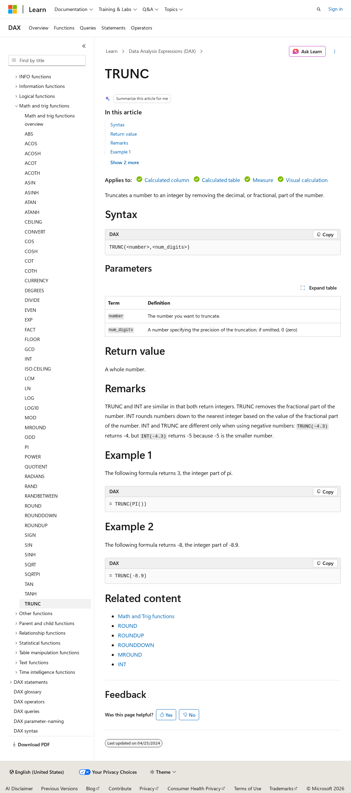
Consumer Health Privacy (194, 788)
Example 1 (120, 151)
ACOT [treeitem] (31, 163)
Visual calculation (307, 179)
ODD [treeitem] (30, 437)
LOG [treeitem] (29, 398)
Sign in (335, 8)
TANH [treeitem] (31, 593)
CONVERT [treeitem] (35, 231)
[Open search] (319, 9)
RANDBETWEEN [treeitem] (41, 495)
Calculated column (167, 179)
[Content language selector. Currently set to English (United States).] (36, 772)
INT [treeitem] (28, 358)
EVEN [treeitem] (30, 310)
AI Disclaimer (19, 788)
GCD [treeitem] (30, 349)
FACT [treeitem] (30, 329)
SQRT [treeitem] (30, 564)
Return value (123, 134)
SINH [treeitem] (30, 554)
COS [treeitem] (29, 241)
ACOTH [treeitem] (32, 173)
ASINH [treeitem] (32, 192)
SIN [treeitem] (28, 545)
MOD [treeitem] (30, 417)
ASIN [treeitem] (30, 182)
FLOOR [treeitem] (32, 339)
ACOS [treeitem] (31, 143)
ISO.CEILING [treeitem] (38, 368)
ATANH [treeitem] (32, 212)
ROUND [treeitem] (33, 505)
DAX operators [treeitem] (29, 701)
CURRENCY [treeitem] (36, 280)
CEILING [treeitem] (33, 221)
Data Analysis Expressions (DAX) (162, 51)
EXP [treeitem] (29, 319)
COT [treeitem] (29, 261)
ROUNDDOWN (136, 644)
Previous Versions (59, 788)
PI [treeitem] (27, 447)
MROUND (130, 654)
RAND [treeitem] (31, 486)
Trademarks (281, 788)
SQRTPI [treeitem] (32, 574)
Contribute (120, 788)
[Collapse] (84, 46)
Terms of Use (247, 788)
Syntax (117, 124)
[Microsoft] (12, 9)
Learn (112, 51)
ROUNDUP (131, 635)
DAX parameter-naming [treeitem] (39, 721)
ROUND (127, 625)
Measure (263, 179)
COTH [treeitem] (31, 271)
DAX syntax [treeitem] (26, 730)
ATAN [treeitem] (30, 202)
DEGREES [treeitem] (34, 290)
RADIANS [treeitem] (35, 476)
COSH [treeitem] (31, 251)
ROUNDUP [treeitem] (36, 525)
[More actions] (334, 51)
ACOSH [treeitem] (33, 153)
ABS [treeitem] (29, 134)
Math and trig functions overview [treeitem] (50, 119)
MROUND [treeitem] (35, 427)
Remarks (119, 142)
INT (122, 664)
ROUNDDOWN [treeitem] (41, 515)
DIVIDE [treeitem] (32, 300)
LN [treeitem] (28, 388)
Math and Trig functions (146, 616)
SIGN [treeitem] (30, 535)
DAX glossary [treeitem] (27, 691)
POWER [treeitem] (33, 456)
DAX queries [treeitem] (26, 711)
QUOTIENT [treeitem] (36, 466)
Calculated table (221, 179)
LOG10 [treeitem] (32, 408)
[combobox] (47, 60)
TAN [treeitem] (29, 584)
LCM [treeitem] (30, 378)
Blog (90, 788)
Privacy (147, 788)
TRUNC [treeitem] (33, 603)
